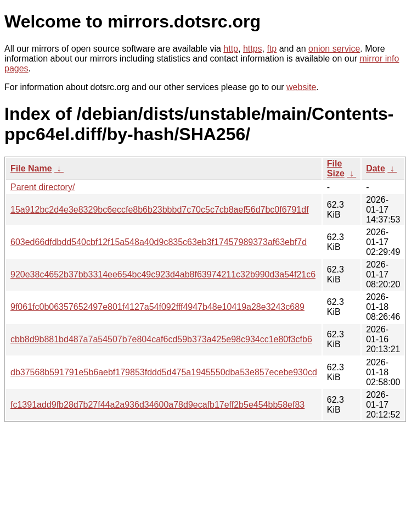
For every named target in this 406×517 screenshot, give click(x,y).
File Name (31, 168)
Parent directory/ (42, 187)
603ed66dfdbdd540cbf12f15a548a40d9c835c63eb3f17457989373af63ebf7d (158, 242)
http (230, 48)
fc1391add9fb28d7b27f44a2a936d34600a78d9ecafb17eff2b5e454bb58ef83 (157, 404)
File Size (336, 168)
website (301, 87)
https (252, 48)
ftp (272, 48)
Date (375, 168)
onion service (334, 48)
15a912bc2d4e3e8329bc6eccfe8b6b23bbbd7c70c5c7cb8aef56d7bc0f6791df (159, 209)
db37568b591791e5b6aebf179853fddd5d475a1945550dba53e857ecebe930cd (163, 372)
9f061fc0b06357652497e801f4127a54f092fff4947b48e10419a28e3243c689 (157, 307)
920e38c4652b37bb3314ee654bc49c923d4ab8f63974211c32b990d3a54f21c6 (162, 274)
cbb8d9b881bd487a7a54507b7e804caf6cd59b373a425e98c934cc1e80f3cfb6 (161, 339)
